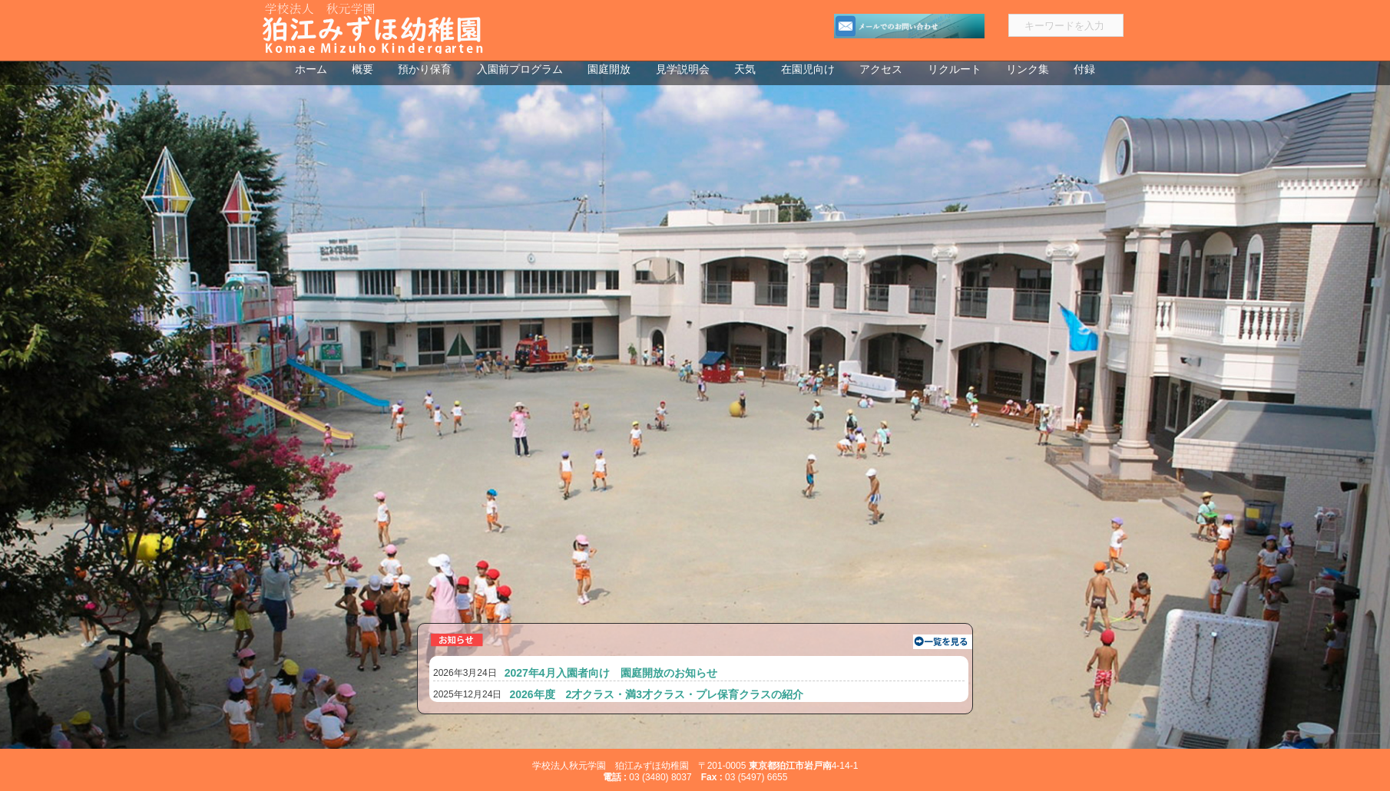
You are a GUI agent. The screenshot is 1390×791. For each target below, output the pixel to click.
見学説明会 (683, 70)
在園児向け (808, 70)
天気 (745, 70)
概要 (362, 70)
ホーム (311, 70)
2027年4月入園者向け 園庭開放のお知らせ (611, 673)
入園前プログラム (520, 70)
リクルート (954, 70)
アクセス (880, 70)
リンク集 (1027, 70)
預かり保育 (425, 70)
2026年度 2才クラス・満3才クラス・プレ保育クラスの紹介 (656, 694)
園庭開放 (608, 70)
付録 (1084, 70)
